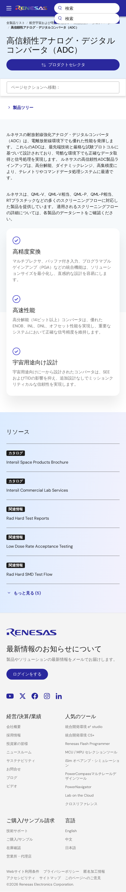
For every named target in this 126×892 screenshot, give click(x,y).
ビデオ (11, 786)
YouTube (10, 695)
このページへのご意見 (83, 878)
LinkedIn (59, 695)
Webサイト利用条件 (22, 871)
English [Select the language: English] (71, 830)
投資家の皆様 (17, 743)
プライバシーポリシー (61, 871)
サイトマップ (50, 878)
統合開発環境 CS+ (79, 735)
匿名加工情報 (94, 871)
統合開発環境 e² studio (83, 726)
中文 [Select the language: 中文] (68, 839)
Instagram (47, 695)
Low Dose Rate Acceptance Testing (39, 546)
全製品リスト (15, 23)
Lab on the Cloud (79, 795)
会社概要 (13, 726)
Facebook (34, 695)
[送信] (59, 18)
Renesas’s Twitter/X (23, 695)
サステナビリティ (20, 760)
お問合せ (13, 769)
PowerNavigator (78, 787)
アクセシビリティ (20, 878)
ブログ (11, 777)
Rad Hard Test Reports (27, 518)
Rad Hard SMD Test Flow (29, 574)
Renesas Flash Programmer (87, 743)
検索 (87, 8)
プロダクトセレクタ (63, 64)
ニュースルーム (19, 752)
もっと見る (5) (23, 593)
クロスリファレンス (81, 803)
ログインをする (27, 674)
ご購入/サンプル (19, 839)
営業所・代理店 (19, 856)
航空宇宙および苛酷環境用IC (49, 23)
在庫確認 (13, 847)
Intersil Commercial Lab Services (37, 490)
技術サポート (17, 830)
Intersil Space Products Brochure (37, 462)
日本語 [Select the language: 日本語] (70, 847)
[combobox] (87, 18)
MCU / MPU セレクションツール (91, 752)
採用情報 (13, 735)
